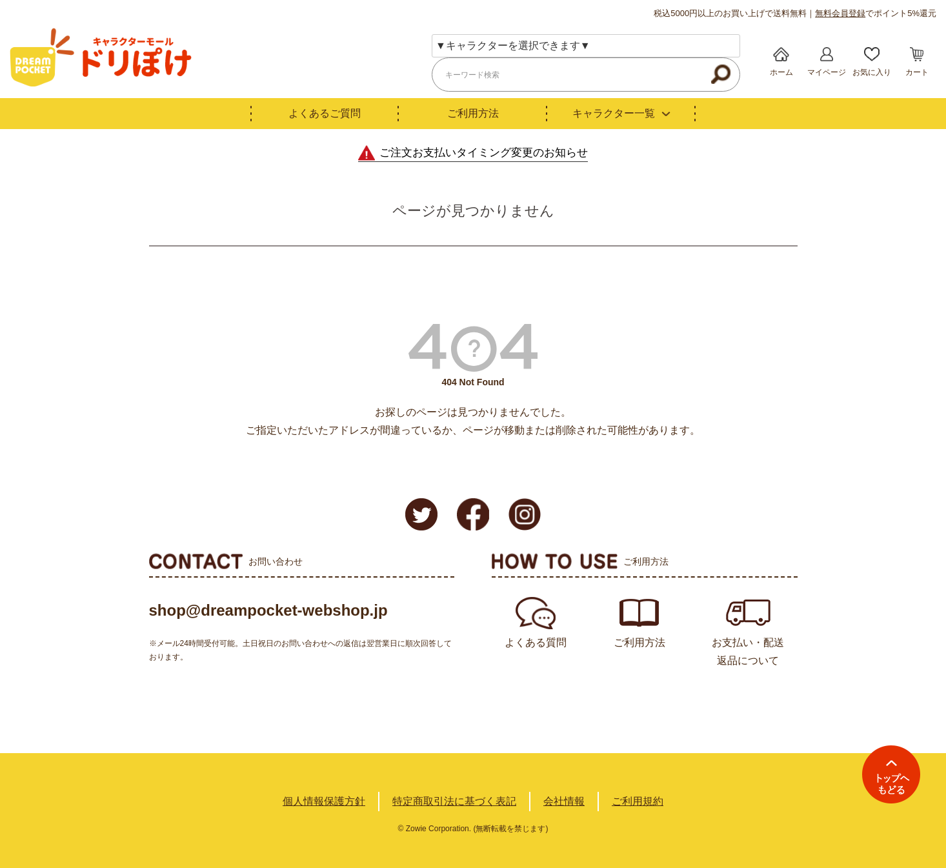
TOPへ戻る (891, 774)
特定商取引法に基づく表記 (454, 801)
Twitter (421, 514)
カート (917, 72)
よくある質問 (536, 642)
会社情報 (564, 801)
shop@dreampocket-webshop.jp (268, 610)
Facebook (473, 514)
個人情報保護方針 (324, 801)
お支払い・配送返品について (748, 651)
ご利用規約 (637, 801)
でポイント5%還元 (875, 13)
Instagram (524, 514)
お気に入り (871, 72)
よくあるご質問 (324, 113)
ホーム (781, 72)
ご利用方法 (473, 113)
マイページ (826, 72)
